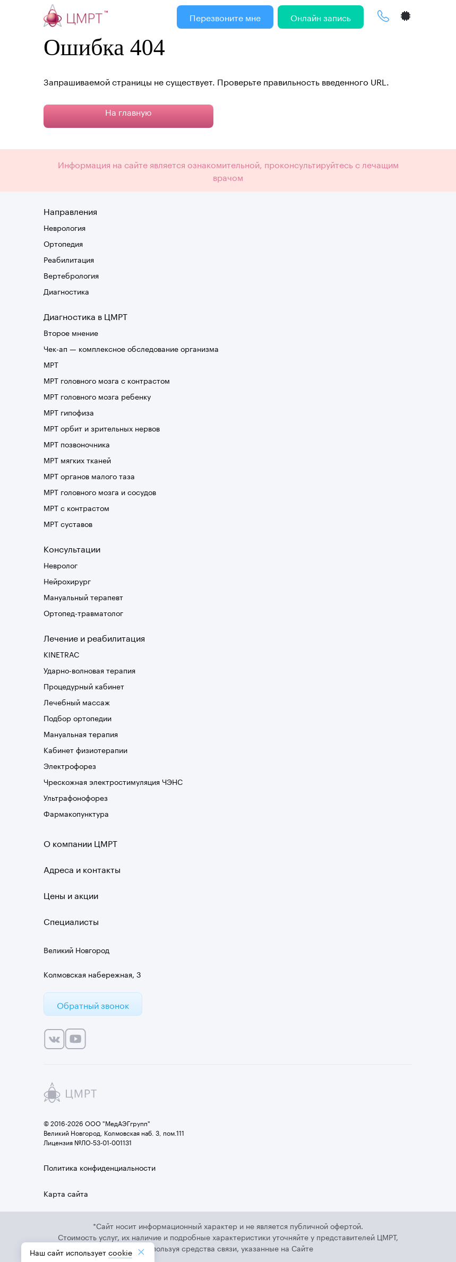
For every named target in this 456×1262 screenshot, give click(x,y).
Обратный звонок (93, 1004)
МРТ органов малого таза (89, 475)
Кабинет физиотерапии (85, 749)
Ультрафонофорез (76, 797)
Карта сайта (66, 1193)
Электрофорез (70, 765)
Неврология (64, 227)
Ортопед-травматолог (83, 612)
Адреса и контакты (82, 868)
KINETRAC (61, 654)
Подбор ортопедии (77, 717)
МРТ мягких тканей (77, 459)
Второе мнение (71, 332)
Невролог (61, 565)
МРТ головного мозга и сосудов (100, 491)
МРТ (51, 364)
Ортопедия (63, 243)
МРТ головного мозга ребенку (97, 396)
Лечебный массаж (77, 701)
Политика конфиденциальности (100, 1167)
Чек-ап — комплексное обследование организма (131, 348)
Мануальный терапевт (83, 596)
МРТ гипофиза (69, 412)
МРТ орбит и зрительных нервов (102, 428)
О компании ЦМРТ (80, 842)
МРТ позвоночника (77, 444)
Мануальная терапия (81, 733)
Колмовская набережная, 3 (92, 974)
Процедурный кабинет (84, 685)
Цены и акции (71, 894)
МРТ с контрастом (76, 507)
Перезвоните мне (225, 16)
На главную (128, 111)
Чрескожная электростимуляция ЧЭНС (113, 781)
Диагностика (66, 291)
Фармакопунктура (76, 813)
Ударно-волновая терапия (89, 670)
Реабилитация (69, 259)
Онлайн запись (320, 16)
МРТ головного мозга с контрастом (107, 380)
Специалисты (71, 920)
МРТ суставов (68, 523)
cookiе (120, 1252)
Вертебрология (71, 275)
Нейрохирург (67, 580)
